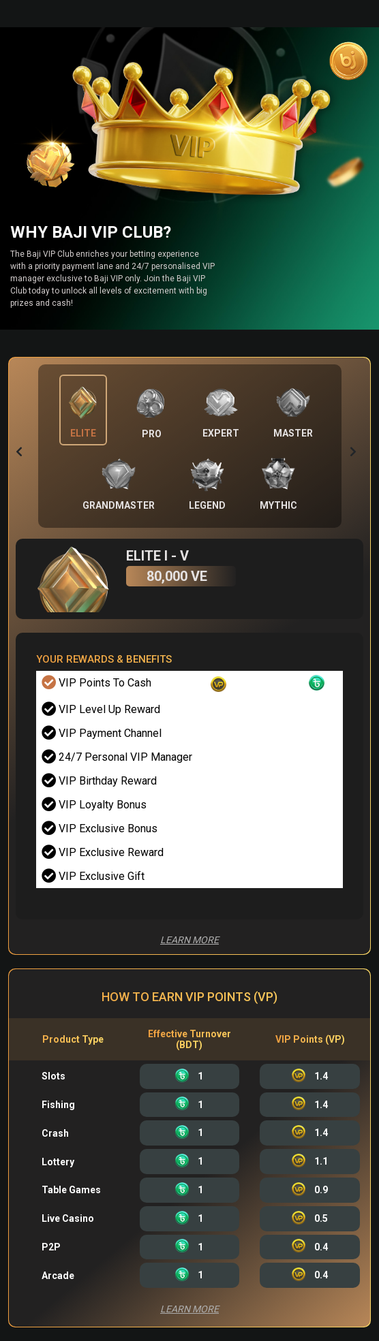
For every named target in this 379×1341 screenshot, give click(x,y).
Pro (152, 433)
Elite (83, 433)
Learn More (189, 939)
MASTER (293, 433)
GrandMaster (118, 505)
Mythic (278, 505)
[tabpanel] (189, 842)
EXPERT (220, 433)
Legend (207, 505)
